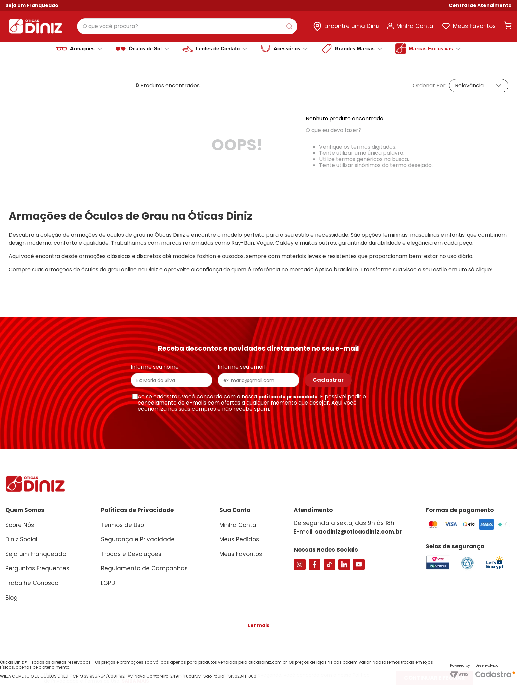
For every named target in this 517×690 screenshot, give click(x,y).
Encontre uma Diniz (352, 24)
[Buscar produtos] (299, 25)
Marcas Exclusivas (435, 45)
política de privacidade (288, 393)
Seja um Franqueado (31, 5)
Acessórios (291, 45)
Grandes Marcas (358, 45)
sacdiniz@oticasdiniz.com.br (358, 528)
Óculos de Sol (149, 45)
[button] (480, 5)
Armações (86, 45)
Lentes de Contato (221, 45)
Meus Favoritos (474, 24)
